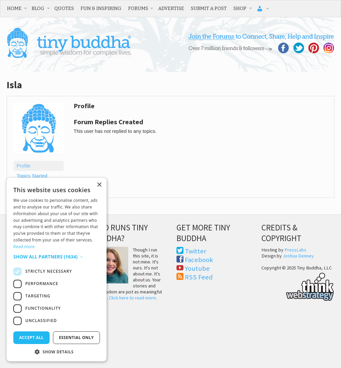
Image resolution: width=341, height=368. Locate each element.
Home (14, 8)
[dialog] (57, 269)
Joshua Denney (298, 256)
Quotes (64, 8)
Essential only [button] (76, 337)
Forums (138, 8)
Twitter (195, 251)
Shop (239, 8)
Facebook (199, 259)
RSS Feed (199, 277)
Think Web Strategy (297, 286)
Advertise (171, 8)
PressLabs (295, 250)
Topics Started (32, 176)
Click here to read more (132, 298)
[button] (56, 256)
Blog (38, 8)
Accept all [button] (31, 337)
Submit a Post (209, 8)
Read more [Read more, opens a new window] (24, 246)
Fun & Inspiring (101, 8)
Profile (23, 166)
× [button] (99, 185)
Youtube (197, 268)
